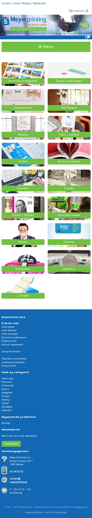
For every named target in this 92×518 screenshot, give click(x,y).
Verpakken (7, 407)
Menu (46, 47)
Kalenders (7, 410)
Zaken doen (8, 378)
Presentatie (8, 385)
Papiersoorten (9, 341)
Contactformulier (11, 351)
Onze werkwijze (10, 334)
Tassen (5, 403)
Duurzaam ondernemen (14, 337)
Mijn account (79, 11)
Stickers (6, 396)
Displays (6, 423)
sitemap (79, 507)
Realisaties (39, 3)
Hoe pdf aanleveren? (12, 344)
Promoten (7, 382)
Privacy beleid (9, 365)
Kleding (5, 399)
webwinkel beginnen (33, 512)
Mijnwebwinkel (60, 512)
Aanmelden (11, 443)
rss (85, 507)
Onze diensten (9, 330)
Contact (6, 3)
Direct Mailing (22, 3)
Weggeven (7, 392)
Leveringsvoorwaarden (13, 362)
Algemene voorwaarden (14, 358)
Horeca (5, 389)
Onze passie (8, 327)
